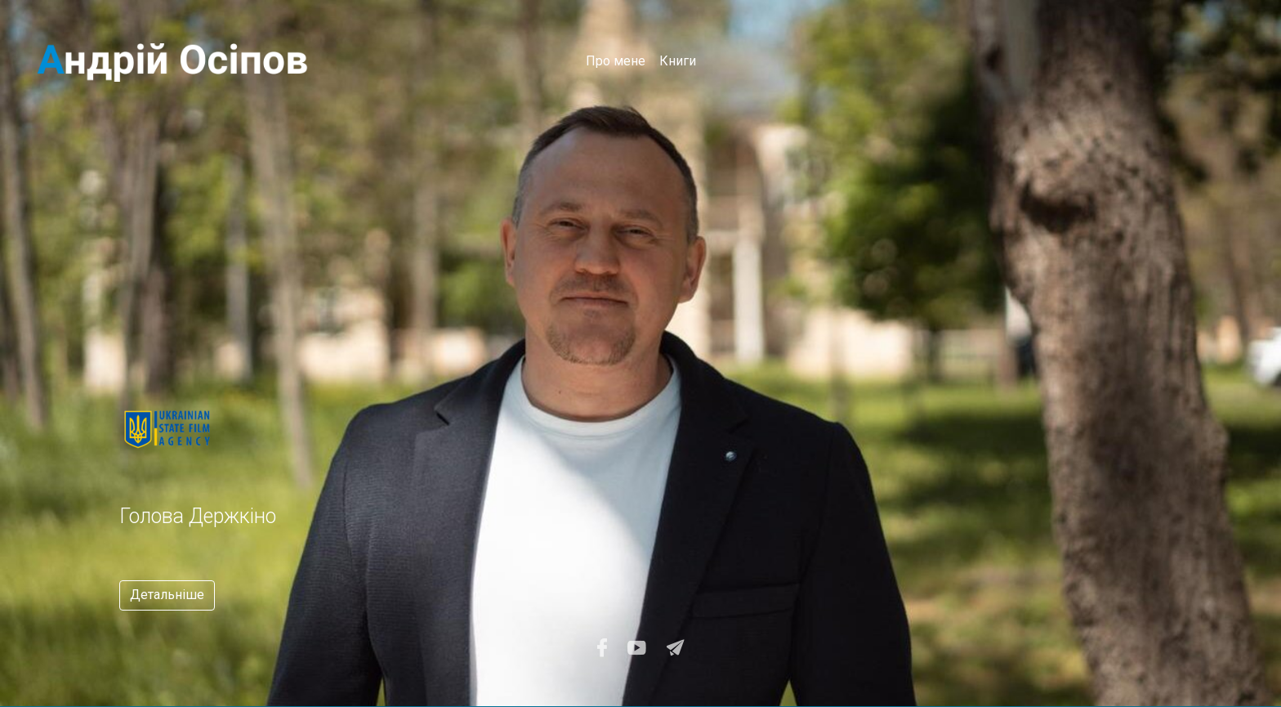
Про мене (615, 61)
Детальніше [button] (167, 594)
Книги (677, 61)
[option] (427, 496)
